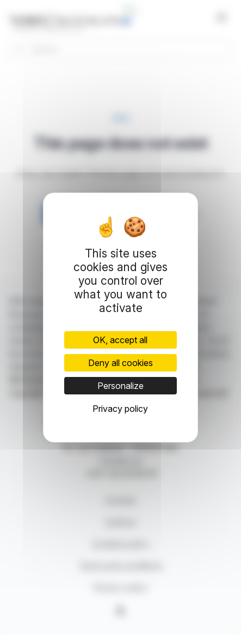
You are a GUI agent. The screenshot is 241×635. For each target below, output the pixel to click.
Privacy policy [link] (120, 408)
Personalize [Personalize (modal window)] (120, 385)
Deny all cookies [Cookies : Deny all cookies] (120, 362)
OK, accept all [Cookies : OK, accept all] (120, 339)
